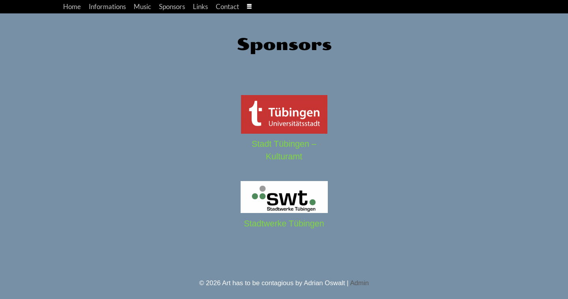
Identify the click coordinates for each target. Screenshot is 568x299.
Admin (359, 283)
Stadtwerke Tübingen (284, 223)
